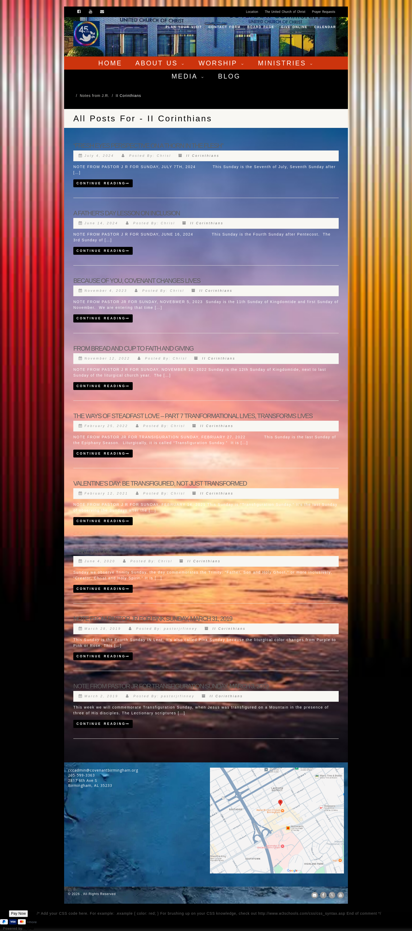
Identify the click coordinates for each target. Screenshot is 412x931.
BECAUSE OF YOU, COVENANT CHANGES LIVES (136, 280)
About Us (160, 63)
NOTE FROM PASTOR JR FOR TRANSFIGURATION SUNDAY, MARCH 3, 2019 (170, 686)
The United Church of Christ (285, 12)
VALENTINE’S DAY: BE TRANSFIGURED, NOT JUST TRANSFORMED (160, 483)
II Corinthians (203, 156)
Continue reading (103, 183)
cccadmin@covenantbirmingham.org (103, 770)
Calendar (325, 27)
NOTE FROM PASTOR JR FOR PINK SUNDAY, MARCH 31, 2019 (152, 618)
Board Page (260, 27)
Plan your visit (184, 27)
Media (188, 76)
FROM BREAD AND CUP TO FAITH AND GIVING (133, 348)
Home (110, 63)
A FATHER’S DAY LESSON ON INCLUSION (126, 213)
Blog (229, 76)
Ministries (286, 63)
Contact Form (224, 27)
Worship (222, 63)
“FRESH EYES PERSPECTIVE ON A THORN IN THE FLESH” (148, 145)
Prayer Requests (323, 12)
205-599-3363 (81, 775)
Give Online (294, 27)
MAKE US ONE (92, 551)
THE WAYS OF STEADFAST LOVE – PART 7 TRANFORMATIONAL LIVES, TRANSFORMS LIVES (192, 415)
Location (252, 12)
